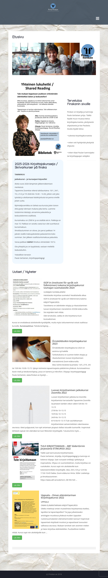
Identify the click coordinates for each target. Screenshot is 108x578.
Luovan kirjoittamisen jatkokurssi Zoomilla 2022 (69, 391)
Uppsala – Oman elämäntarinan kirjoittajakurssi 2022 (58, 496)
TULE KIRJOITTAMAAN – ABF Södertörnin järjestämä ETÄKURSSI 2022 (63, 447)
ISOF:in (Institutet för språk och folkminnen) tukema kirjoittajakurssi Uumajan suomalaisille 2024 (64, 285)
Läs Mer (17, 331)
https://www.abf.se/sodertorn (53, 480)
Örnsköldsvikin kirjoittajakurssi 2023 (69, 342)
